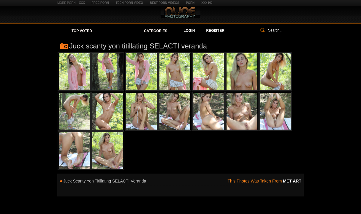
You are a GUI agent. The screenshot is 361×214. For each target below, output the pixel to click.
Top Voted (82, 31)
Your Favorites (118, 31)
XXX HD (206, 2)
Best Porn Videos (164, 2)
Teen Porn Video (129, 2)
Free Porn (100, 2)
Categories (155, 31)
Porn (190, 2)
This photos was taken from (264, 181)
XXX (82, 2)
